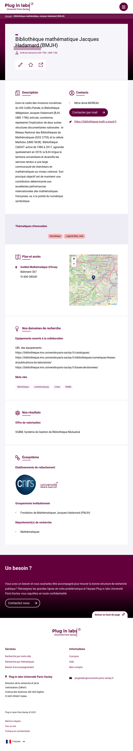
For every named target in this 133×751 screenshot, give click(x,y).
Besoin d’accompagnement (19, 667)
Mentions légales (13, 721)
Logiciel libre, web (74, 236)
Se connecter (55, 4)
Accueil (8, 16)
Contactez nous (18, 603)
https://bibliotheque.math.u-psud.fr (95, 121)
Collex (57, 387)
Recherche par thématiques (19, 661)
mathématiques (41, 387)
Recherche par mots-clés (18, 656)
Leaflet (112, 304)
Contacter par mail (84, 112)
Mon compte (76, 667)
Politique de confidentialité (17, 731)
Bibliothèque (23, 387)
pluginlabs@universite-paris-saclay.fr (94, 678)
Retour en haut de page (110, 614)
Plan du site (10, 726)
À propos (74, 656)
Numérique (55, 236)
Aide (71, 661)
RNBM (68, 387)
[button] (93, 277)
